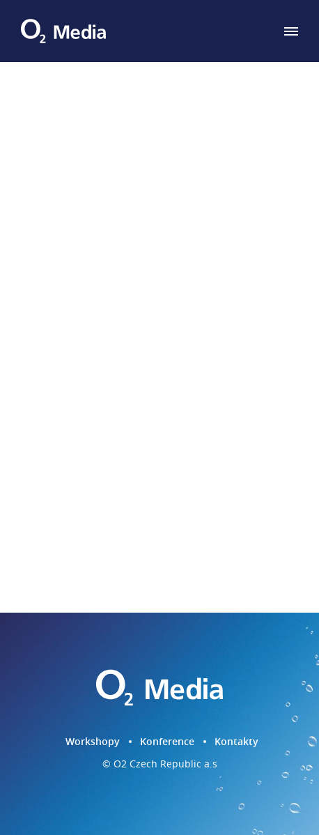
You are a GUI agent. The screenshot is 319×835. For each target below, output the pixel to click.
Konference (167, 741)
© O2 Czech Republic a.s (159, 764)
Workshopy (92, 741)
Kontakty (236, 741)
